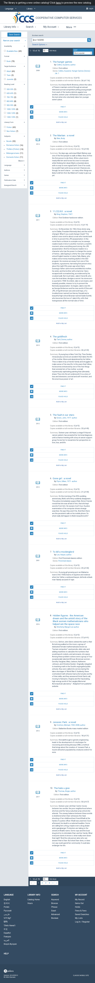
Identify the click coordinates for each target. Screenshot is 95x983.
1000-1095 (11, 109)
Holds (77, 907)
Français (7, 936)
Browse (54, 903)
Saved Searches (82, 914)
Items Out (79, 903)
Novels (9, 141)
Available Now (12, 51)
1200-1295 (11, 113)
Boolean (54, 918)
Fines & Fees (80, 910)
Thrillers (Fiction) (12, 149)
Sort (75, 50)
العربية (6, 940)
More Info (48, 112)
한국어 (7, 903)
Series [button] (6, 175)
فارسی (7, 914)
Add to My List (61, 122)
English (7, 899)
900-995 (10, 105)
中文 (6, 929)
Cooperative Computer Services (59, 17)
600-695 (10, 93)
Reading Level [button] (9, 84)
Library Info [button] (11, 26)
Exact (53, 910)
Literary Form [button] (8, 122)
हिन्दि (6, 922)
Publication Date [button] (10, 180)
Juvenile (10, 79)
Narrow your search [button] (11, 40)
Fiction (9, 127)
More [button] (71, 27)
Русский (7, 910)
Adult (9, 71)
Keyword (55, 899)
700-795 (10, 97)
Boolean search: (38, 35)
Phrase (54, 907)
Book (9, 61)
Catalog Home (33, 899)
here (58, 2)
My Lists (79, 918)
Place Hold (49, 117)
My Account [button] (51, 26)
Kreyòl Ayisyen (10, 944)
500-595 (10, 89)
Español (7, 933)
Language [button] (7, 165)
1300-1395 (11, 117)
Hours (30, 903)
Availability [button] (8, 46)
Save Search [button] (14, 34)
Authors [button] (7, 170)
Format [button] (6, 56)
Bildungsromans (12, 153)
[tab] (14, 40)
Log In (91, 9)
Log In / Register (82, 922)
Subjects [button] (7, 136)
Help (6, 953)
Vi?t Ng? (7, 918)
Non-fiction (11, 131)
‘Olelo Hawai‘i (9, 925)
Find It (48, 106)
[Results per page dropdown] (45, 50)
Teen (9, 75)
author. (66, 65)
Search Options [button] (39, 44)
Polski (6, 907)
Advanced (55, 914)
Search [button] (31, 26)
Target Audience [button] (10, 66)
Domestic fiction (12, 157)
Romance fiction (12, 145)
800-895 (10, 101)
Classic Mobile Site (81, 975)
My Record (79, 899)
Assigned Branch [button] (10, 185)
